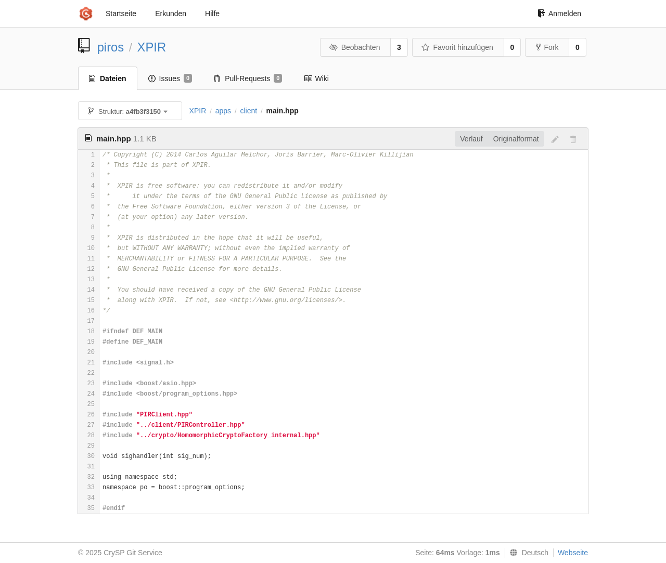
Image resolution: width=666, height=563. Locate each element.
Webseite (573, 552)
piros (110, 47)
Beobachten (354, 47)
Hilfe (212, 13)
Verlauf (471, 139)
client (248, 111)
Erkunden (170, 13)
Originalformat (516, 139)
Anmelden (559, 13)
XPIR (151, 47)
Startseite (121, 13)
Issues (170, 78)
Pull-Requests (248, 78)
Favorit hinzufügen (457, 47)
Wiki (316, 78)
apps (223, 111)
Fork (547, 47)
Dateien (107, 78)
